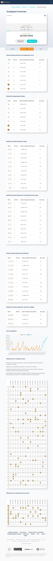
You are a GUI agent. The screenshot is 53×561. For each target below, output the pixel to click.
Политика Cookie (35, 541)
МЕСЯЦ (12, 49)
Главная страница (15, 7)
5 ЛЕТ (41, 49)
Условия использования (24, 541)
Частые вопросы (10, 539)
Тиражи (33, 534)
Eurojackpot (32, 7)
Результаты (25, 7)
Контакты (15, 541)
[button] (51, 2)
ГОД (27, 49)
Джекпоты (26, 534)
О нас (43, 539)
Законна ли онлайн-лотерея (34, 539)
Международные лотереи (14, 534)
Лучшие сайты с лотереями (35, 532)
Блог (38, 534)
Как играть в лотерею (21, 539)
